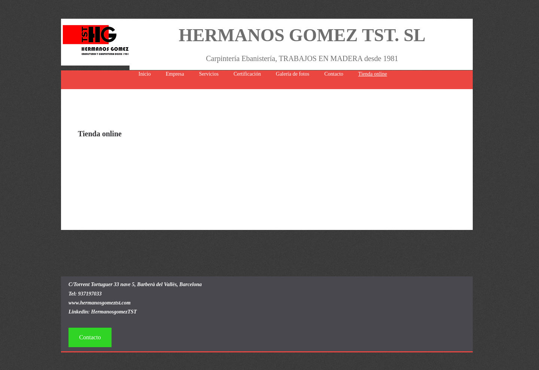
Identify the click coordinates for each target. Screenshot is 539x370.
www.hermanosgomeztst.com (99, 303)
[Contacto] (90, 337)
